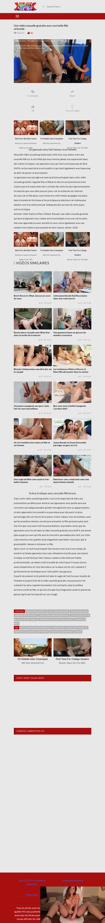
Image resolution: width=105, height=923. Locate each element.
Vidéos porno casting (49, 619)
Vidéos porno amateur (36, 611)
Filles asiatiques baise (58, 611)
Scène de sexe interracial (76, 628)
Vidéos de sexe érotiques (26, 615)
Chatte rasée (42, 632)
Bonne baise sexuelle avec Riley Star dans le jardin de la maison (32, 333)
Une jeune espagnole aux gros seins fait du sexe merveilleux (31, 407)
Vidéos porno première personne (53, 615)
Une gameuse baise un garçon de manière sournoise (69, 333)
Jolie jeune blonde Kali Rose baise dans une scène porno (70, 297)
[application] (52, 61)
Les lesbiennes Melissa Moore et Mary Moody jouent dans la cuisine (70, 370)
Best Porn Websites (73, 880)
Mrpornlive (32, 894)
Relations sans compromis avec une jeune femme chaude (71, 480)
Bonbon (54, 632)
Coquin (30, 632)
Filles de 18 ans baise (30, 628)
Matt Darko (31, 619)
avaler (78, 632)
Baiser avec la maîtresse (51, 628)
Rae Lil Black (66, 619)
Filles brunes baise (79, 611)
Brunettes (19, 632)
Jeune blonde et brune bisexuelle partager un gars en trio (69, 444)
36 (31, 32)
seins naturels (66, 632)
